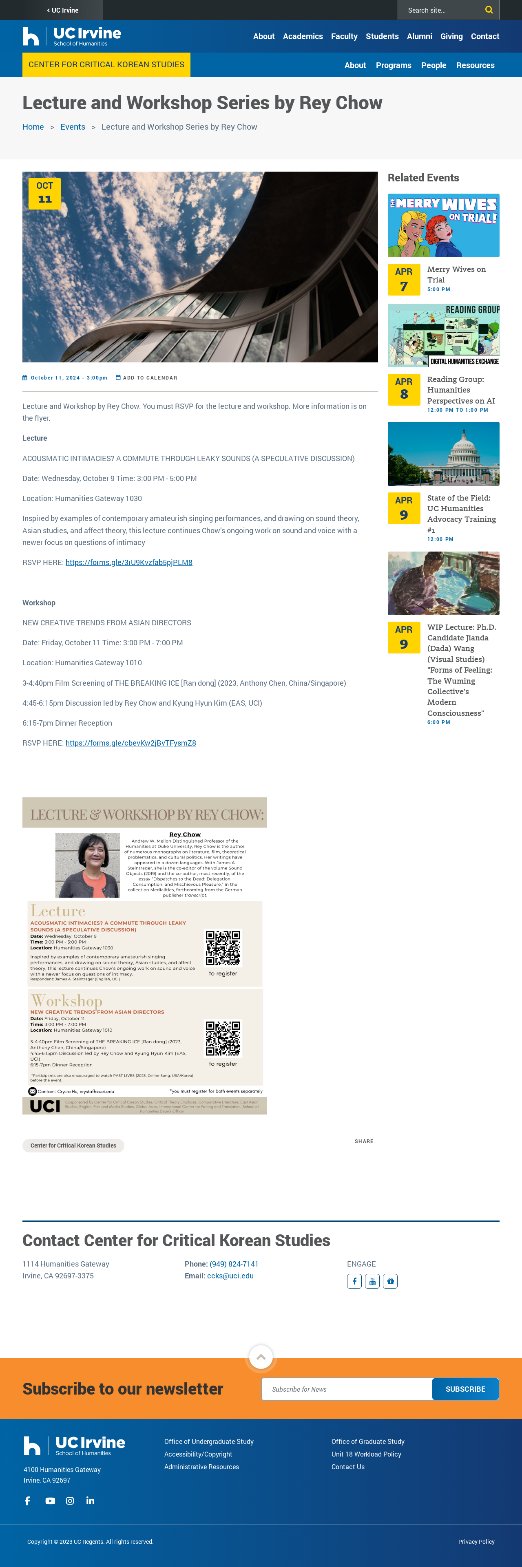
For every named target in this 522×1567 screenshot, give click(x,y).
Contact (485, 36)
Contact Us (348, 1466)
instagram (71, 1501)
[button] (261, 1357)
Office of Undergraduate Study (209, 1441)
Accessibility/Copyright (198, 1454)
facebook (30, 1501)
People (434, 65)
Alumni (419, 36)
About (264, 36)
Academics (303, 36)
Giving (451, 36)
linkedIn (91, 1501)
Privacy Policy (476, 1541)
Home (33, 126)
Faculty (344, 36)
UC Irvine (65, 10)
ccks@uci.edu (230, 1275)
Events (72, 126)
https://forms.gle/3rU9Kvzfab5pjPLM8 (129, 562)
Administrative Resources (201, 1466)
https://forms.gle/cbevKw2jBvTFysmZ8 (131, 743)
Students (382, 36)
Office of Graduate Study (368, 1441)
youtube (50, 1501)
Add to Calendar (150, 377)
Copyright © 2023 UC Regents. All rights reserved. (90, 1541)
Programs (393, 65)
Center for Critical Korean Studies (106, 64)
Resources (475, 65)
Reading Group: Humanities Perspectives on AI (461, 390)
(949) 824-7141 (234, 1264)
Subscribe (465, 1389)
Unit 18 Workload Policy (366, 1454)
